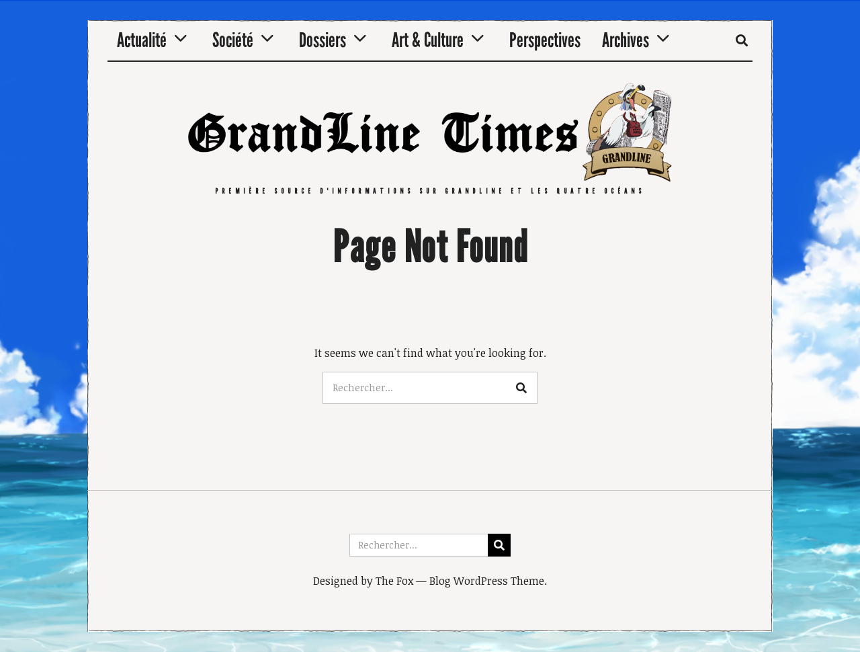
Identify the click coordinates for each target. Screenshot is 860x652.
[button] (521, 388)
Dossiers (322, 40)
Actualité (142, 40)
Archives (625, 40)
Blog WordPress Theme (486, 580)
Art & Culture (428, 40)
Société (232, 40)
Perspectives (544, 40)
